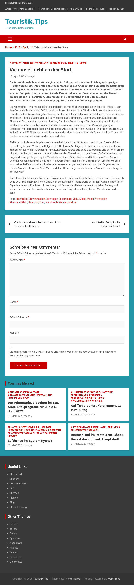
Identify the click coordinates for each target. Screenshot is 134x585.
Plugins (14, 497)
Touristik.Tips (26, 21)
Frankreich (22, 198)
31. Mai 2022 (15, 416)
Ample (13, 533)
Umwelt (12, 436)
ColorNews (16, 561)
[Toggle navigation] (9, 39)
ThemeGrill (16, 474)
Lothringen (52, 198)
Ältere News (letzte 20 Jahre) (19, 9)
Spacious (15, 538)
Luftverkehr (15, 430)
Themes (14, 493)
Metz (75, 198)
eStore (13, 528)
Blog (12, 502)
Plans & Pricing (18, 507)
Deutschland (39, 63)
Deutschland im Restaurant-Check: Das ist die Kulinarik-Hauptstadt (97, 437)
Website (14, 332)
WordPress (113, 578)
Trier (41, 202)
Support (14, 478)
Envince (14, 524)
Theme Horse (72, 578)
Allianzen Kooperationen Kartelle (92, 392)
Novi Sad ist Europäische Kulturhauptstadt (106, 224)
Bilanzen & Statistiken (21, 427)
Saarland (33, 202)
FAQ (12, 488)
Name (14, 302)
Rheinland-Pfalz (18, 202)
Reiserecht (54, 430)
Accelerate (16, 542)
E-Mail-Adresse (19, 317)
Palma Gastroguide (95, 9)
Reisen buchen (116, 9)
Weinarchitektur (68, 202)
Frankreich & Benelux (64, 63)
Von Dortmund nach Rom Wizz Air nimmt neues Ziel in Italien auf (37, 224)
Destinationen (19, 63)
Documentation (18, 483)
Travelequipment (47, 433)
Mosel (82, 198)
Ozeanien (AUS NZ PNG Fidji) (86, 401)
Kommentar (17, 260)
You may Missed (21, 383)
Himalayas (15, 557)
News (82, 63)
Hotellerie (106, 427)
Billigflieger (43, 427)
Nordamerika (39, 430)
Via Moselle (52, 202)
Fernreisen (95, 395)
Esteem (14, 552)
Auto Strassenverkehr (21, 395)
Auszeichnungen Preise (84, 427)
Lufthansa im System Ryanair (30, 441)
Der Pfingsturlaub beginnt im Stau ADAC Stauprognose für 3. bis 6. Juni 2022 (34, 407)
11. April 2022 (17, 76)
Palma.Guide (76, 9)
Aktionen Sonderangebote (23, 392)
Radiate (14, 547)
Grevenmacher (37, 198)
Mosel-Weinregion (97, 198)
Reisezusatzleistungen (21, 433)
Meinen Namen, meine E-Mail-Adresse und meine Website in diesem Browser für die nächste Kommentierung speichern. (63, 353)
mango (31, 76)
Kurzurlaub (15, 398)
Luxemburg (65, 198)
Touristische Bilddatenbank (52, 9)
